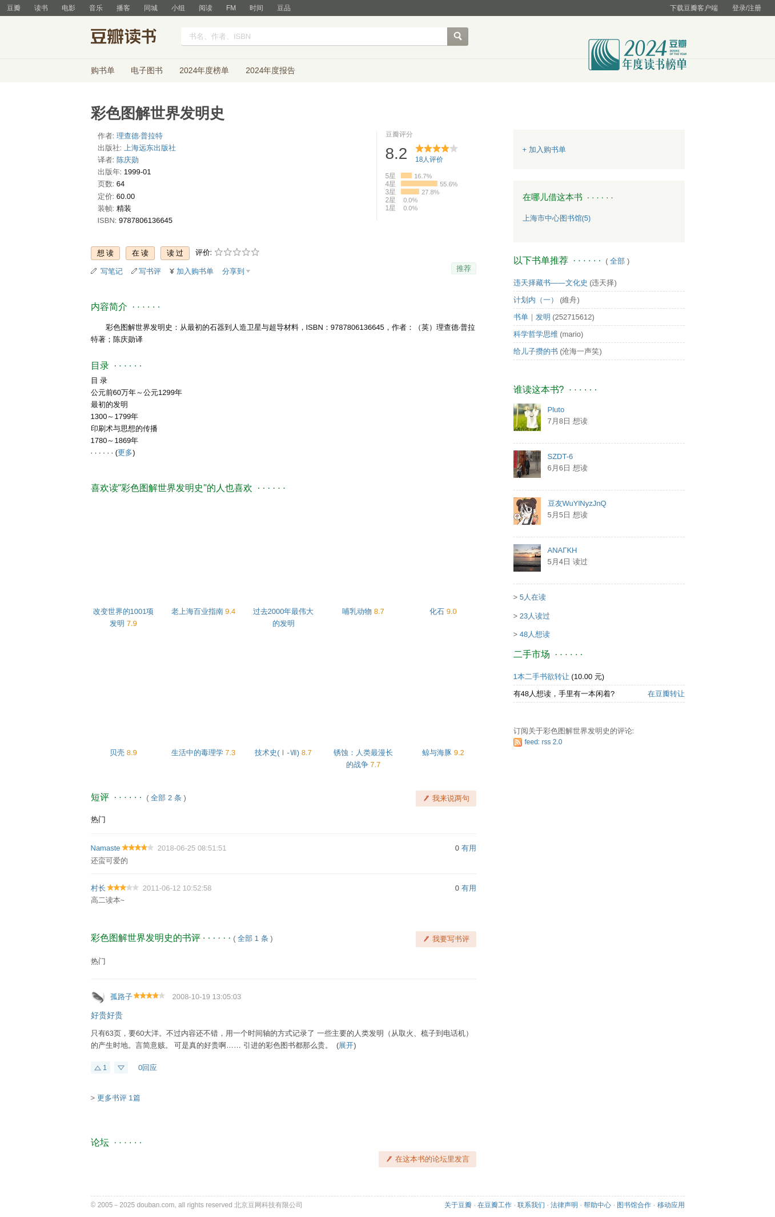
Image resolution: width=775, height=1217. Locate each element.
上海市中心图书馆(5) (557, 218)
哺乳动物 (358, 611)
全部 (617, 261)
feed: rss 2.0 (544, 742)
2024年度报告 (270, 70)
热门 (98, 819)
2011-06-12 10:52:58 (177, 888)
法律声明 (564, 1205)
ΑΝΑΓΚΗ (562, 550)
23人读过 (535, 616)
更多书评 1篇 (118, 1098)
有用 (468, 848)
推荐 (463, 268)
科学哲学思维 (535, 334)
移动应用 (671, 1205)
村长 (98, 888)
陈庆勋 (128, 159)
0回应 (147, 1067)
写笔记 (112, 271)
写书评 (150, 271)
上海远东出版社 (150, 147)
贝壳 (118, 752)
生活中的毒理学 (198, 752)
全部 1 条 (253, 938)
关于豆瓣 (458, 1205)
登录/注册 (746, 8)
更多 (125, 452)
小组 (178, 8)
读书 (41, 8)
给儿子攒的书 (535, 351)
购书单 (103, 70)
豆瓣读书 (132, 38)
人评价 (429, 159)
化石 (438, 611)
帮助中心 (597, 1205)
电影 (68, 8)
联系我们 (531, 1205)
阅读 (205, 8)
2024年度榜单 (204, 70)
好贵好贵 (107, 1015)
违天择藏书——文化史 (550, 282)
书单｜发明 (532, 317)
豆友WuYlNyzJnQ (577, 503)
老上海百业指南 (198, 611)
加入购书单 (195, 271)
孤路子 (121, 996)
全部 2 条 (166, 797)
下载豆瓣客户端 (694, 8)
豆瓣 (14, 8)
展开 (346, 1045)
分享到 (233, 271)
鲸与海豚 (438, 752)
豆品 (284, 8)
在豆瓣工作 (494, 1205)
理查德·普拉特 (140, 135)
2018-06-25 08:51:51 (192, 848)
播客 (123, 8)
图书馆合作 (634, 1205)
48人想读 (535, 634)
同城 (151, 8)
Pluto (556, 409)
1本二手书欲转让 (541, 676)
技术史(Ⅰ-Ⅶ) (278, 752)
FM (231, 8)
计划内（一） (535, 300)
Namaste (106, 848)
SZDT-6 (560, 456)
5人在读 (533, 597)
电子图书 (147, 70)
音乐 (96, 8)
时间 (256, 8)
